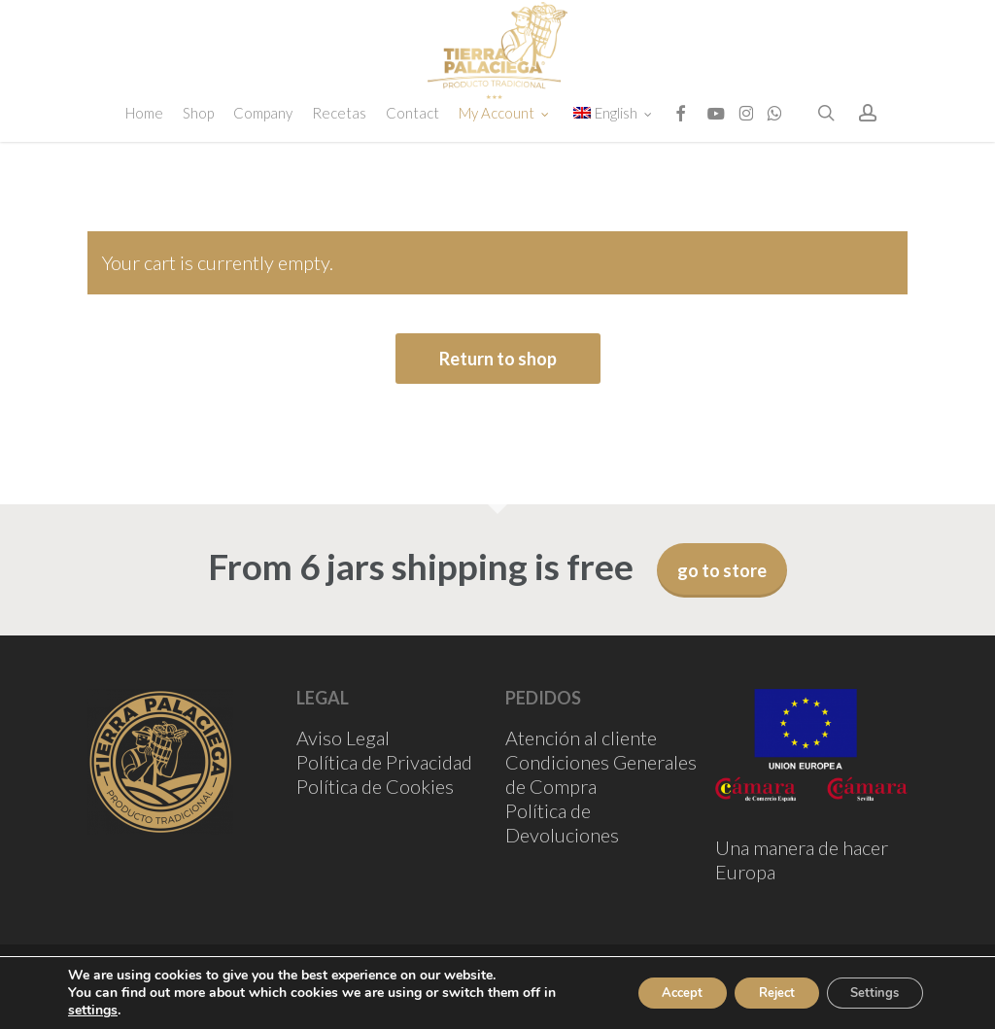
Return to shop (498, 358)
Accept (650, 992)
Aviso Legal (343, 737)
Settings (868, 992)
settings (93, 1010)
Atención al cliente (581, 737)
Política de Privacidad (384, 761)
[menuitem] (616, 167)
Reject (757, 992)
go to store (722, 570)
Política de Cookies (375, 786)
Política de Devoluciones (562, 822)
